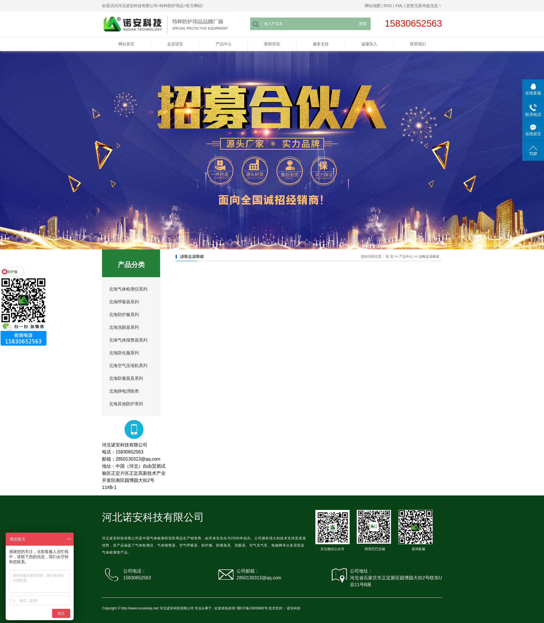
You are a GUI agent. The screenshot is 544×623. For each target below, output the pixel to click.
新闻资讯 (272, 44)
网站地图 (373, 5)
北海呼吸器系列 (124, 302)
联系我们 (418, 44)
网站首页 (126, 44)
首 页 (389, 256)
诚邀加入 (369, 44)
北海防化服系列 (124, 353)
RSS (388, 5)
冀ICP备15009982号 (252, 608)
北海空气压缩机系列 (128, 365)
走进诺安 (175, 44)
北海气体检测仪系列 (128, 289)
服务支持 (321, 44)
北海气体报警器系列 (128, 340)
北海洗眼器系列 (124, 327)
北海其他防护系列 (126, 404)
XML (399, 5)
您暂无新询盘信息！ (424, 5)
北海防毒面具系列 (126, 378)
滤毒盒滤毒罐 (429, 256)
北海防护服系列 (124, 314)
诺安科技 (293, 608)
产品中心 (223, 44)
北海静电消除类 (124, 391)
